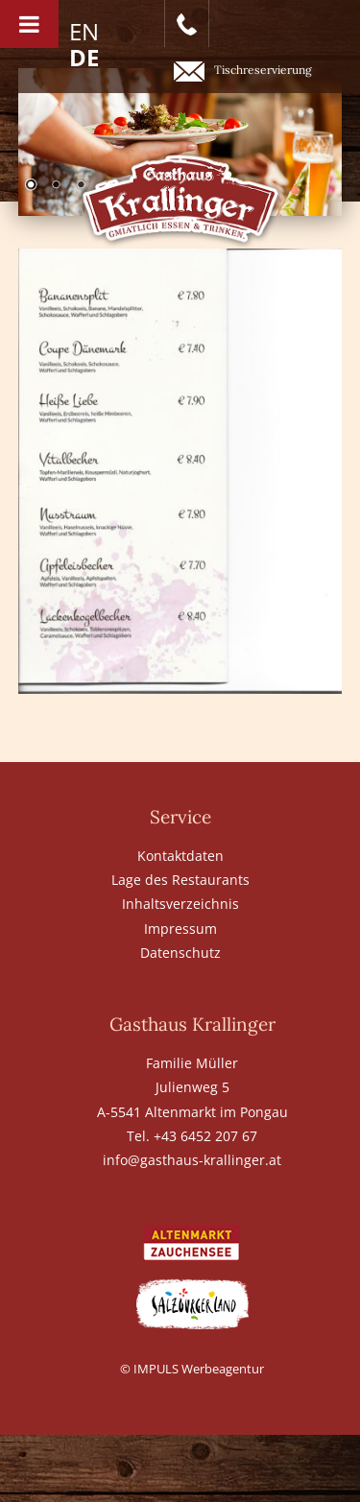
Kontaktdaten (180, 855)
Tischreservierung (243, 71)
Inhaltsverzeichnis (180, 903)
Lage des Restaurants (180, 879)
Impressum (180, 928)
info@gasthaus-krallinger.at (192, 1160)
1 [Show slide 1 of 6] (30, 186)
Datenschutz (180, 952)
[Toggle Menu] (29, 24)
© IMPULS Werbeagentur (192, 1368)
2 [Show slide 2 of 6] (55, 186)
